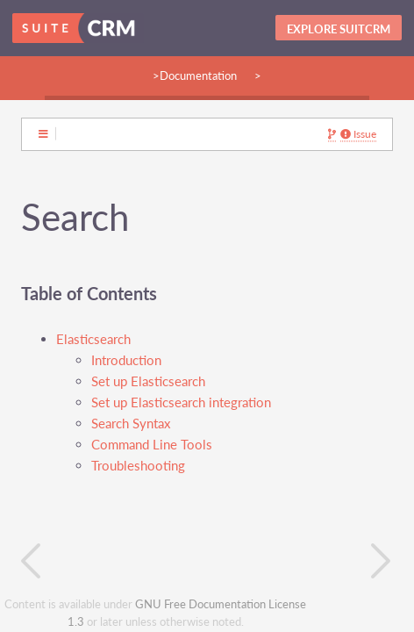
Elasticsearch (93, 339)
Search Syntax (130, 423)
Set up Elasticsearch (148, 381)
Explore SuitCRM (338, 29)
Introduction (126, 360)
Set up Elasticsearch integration (181, 402)
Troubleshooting (138, 465)
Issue (358, 134)
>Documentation (195, 75)
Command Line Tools (151, 444)
